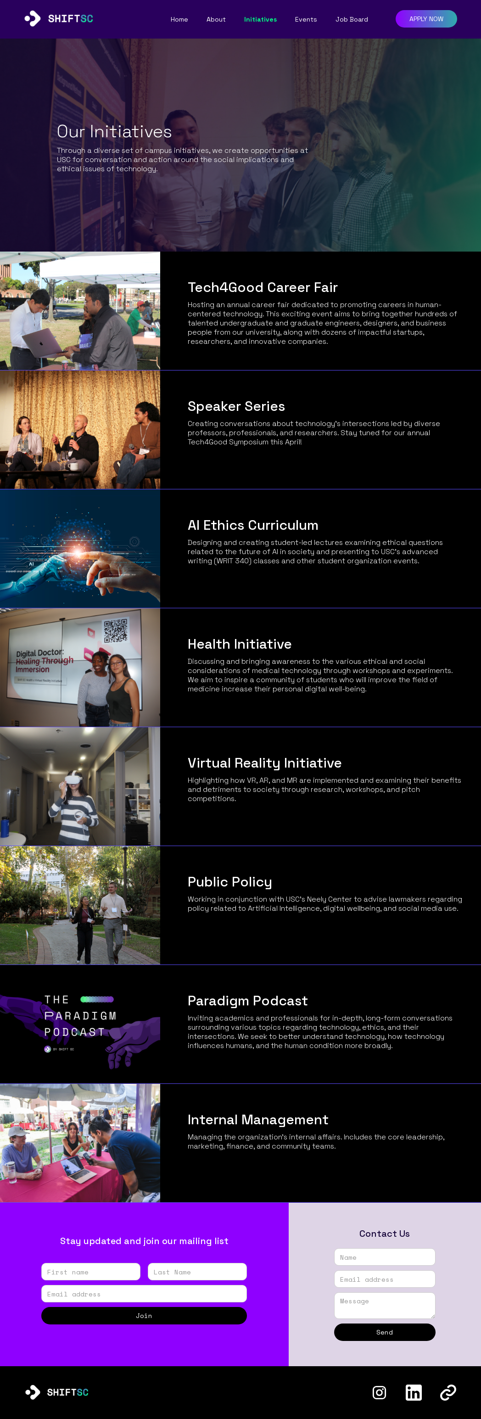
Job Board (352, 19)
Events (306, 19)
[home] (58, 16)
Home (179, 19)
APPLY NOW (426, 19)
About (216, 19)
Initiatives (260, 19)
